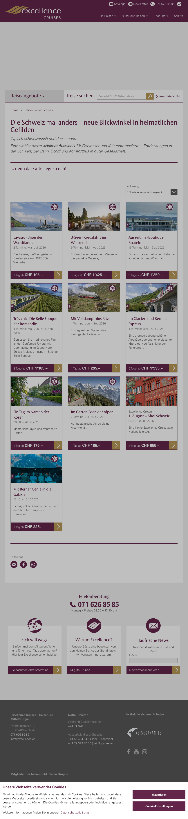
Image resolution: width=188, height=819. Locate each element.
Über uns (160, 16)
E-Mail (133, 655)
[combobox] (125, 96)
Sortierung (132, 186)
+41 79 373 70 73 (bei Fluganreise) (90, 743)
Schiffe (178, 16)
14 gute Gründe (80, 670)
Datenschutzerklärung (74, 812)
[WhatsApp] (33, 567)
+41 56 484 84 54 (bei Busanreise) (90, 739)
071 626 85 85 (94, 605)
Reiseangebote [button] (27, 95)
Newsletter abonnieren (144, 670)
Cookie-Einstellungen (159, 806)
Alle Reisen (107, 16)
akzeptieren (159, 794)
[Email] (13, 567)
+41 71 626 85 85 (79, 726)
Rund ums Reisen (135, 16)
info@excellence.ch (22, 739)
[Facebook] (23, 567)
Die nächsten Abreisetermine (29, 670)
